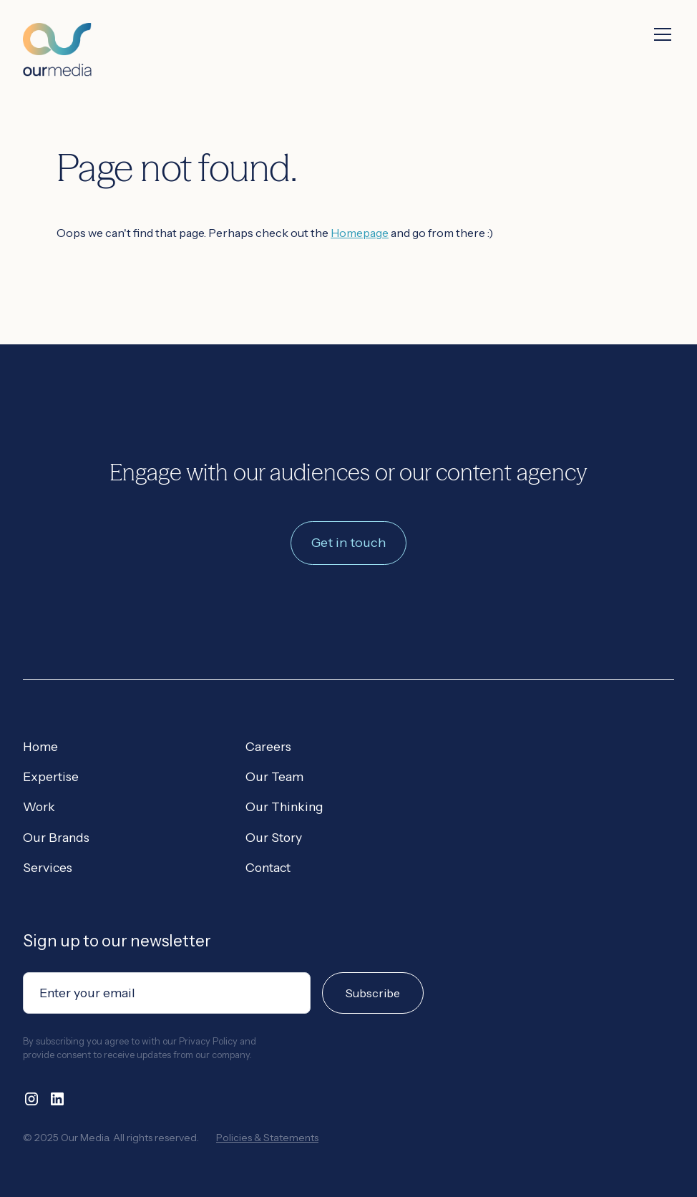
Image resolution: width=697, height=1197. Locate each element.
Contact (268, 867)
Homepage (360, 233)
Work (39, 806)
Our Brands (56, 837)
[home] (57, 38)
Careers (268, 746)
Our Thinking (284, 806)
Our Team (274, 776)
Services (47, 867)
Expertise (51, 776)
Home (40, 746)
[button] (659, 34)
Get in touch (348, 543)
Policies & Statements (267, 1137)
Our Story (273, 837)
